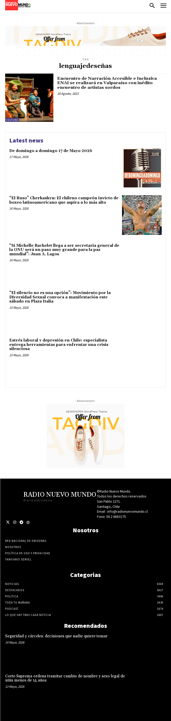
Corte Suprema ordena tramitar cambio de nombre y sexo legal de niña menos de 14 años (65, 678)
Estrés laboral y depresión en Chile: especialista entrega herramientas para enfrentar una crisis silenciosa (58, 344)
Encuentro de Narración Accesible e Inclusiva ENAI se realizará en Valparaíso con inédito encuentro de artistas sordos (107, 83)
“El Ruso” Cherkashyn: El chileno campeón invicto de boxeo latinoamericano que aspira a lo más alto (63, 200)
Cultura (12, 120)
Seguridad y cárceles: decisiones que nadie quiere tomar (56, 636)
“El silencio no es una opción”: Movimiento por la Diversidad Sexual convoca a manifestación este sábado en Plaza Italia (60, 297)
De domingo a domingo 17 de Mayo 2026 (50, 150)
